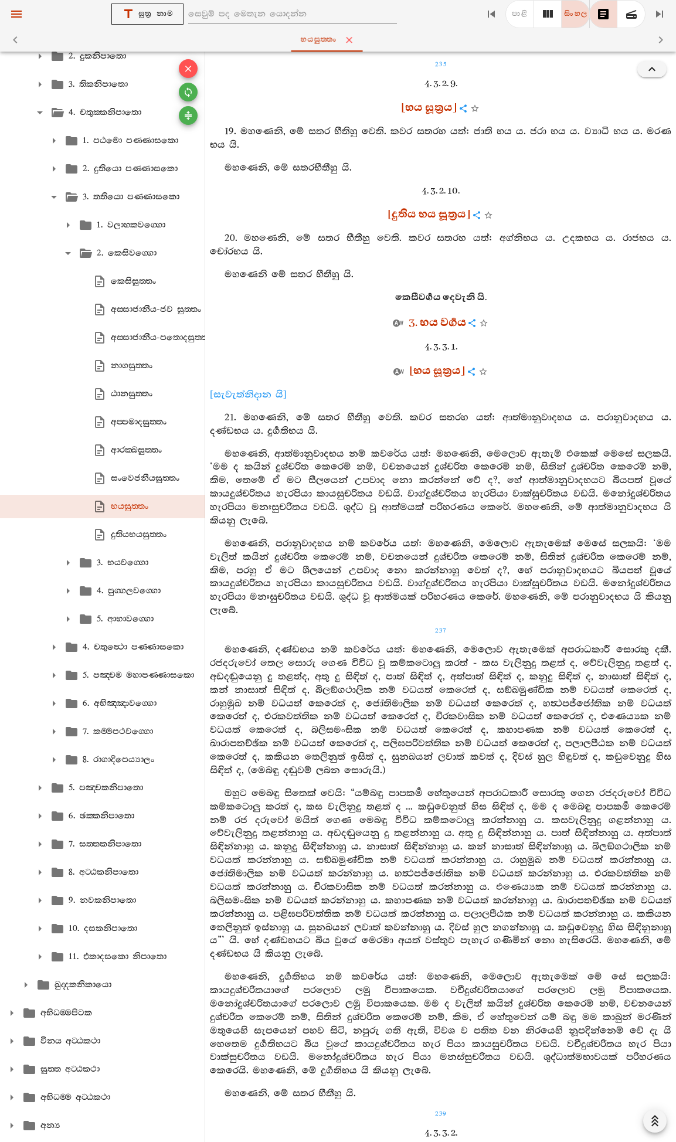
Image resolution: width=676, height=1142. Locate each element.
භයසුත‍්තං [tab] (340, 39)
